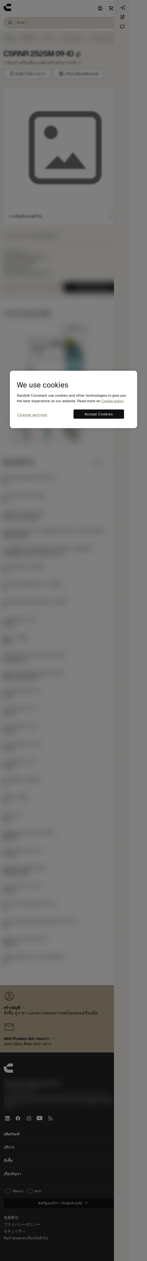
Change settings (32, 415)
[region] (73, 399)
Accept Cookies (99, 414)
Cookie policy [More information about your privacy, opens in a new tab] (113, 401)
